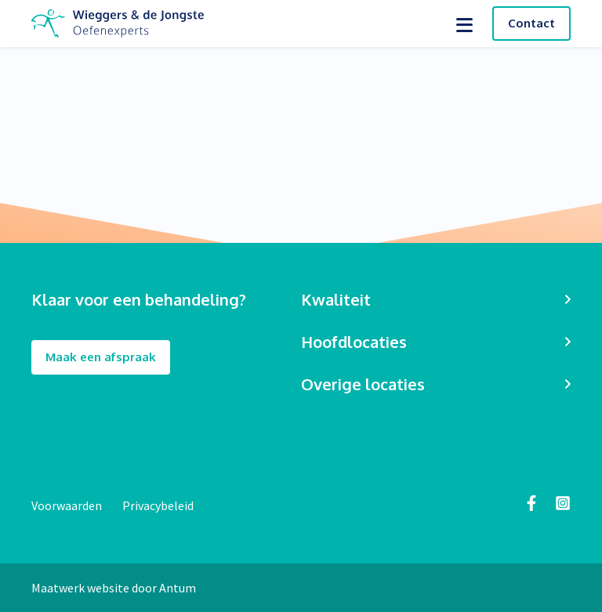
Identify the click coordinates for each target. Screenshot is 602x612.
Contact (531, 23)
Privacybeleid (158, 505)
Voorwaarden (67, 505)
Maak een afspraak (100, 357)
